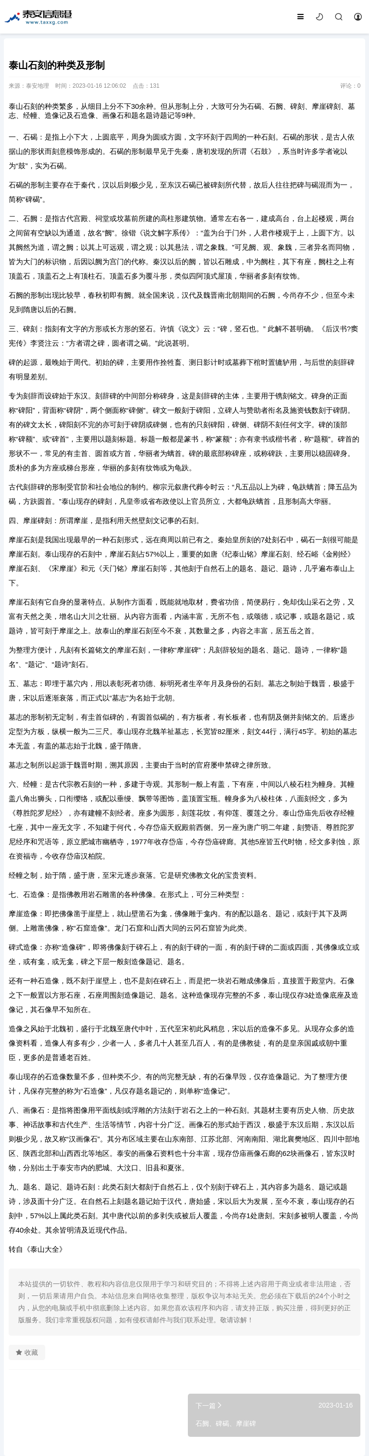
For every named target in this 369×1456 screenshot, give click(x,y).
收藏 (27, 1352)
